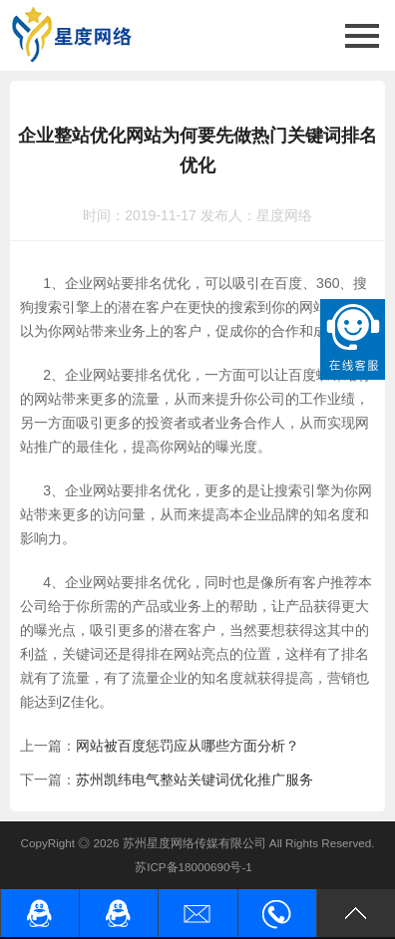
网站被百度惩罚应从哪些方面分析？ (187, 746)
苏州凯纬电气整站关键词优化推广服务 (194, 779)
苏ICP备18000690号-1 (193, 866)
